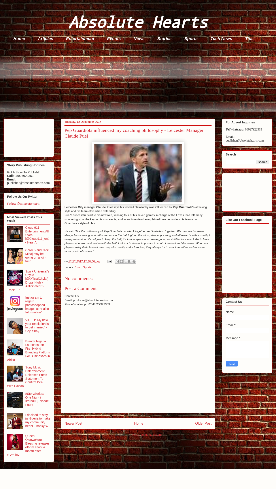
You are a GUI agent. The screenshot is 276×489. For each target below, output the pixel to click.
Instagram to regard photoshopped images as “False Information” (37, 305)
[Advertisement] (139, 81)
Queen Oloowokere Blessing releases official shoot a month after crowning (28, 445)
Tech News (221, 38)
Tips (249, 38)
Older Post (203, 423)
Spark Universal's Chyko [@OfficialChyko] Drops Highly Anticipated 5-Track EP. (28, 281)
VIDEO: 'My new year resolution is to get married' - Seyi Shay (37, 325)
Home (19, 38)
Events (114, 38)
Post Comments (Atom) (147, 434)
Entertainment (80, 38)
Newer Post (73, 423)
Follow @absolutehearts (23, 203)
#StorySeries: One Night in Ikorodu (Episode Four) (37, 399)
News (139, 38)
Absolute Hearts (138, 22)
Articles (45, 38)
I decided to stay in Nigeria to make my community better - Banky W (37, 420)
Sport (78, 267)
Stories (164, 38)
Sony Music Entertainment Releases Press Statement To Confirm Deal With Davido (27, 377)
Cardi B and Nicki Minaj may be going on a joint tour (37, 255)
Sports (191, 38)
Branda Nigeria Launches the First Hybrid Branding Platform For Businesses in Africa (28, 350)
